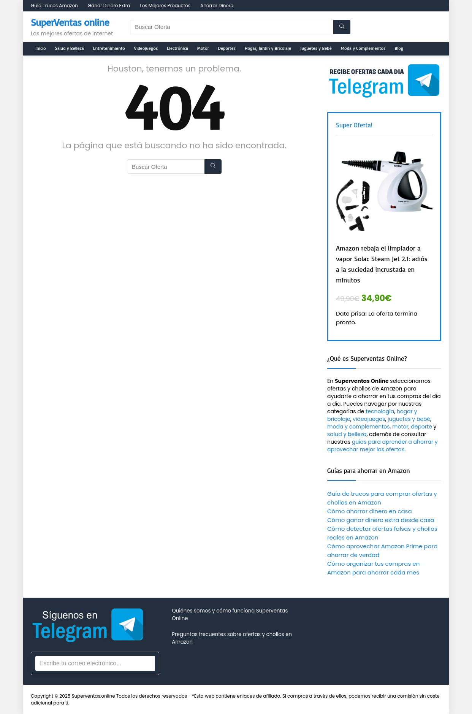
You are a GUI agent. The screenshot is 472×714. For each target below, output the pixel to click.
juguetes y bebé (409, 419)
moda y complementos (358, 426)
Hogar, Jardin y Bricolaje (268, 48)
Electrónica (177, 48)
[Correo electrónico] (95, 663)
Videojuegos (146, 48)
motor (400, 426)
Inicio (40, 48)
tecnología (380, 411)
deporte (421, 426)
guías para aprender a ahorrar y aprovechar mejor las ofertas (382, 445)
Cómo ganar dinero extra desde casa (380, 520)
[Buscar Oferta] (341, 27)
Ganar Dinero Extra (109, 5)
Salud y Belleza (69, 48)
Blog (399, 48)
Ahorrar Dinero (216, 5)
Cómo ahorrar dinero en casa (369, 511)
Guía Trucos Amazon (54, 5)
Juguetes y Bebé (316, 48)
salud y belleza (347, 434)
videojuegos (369, 419)
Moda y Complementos (363, 48)
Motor (203, 48)
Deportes (227, 48)
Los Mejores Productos (165, 5)
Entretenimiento (109, 48)
